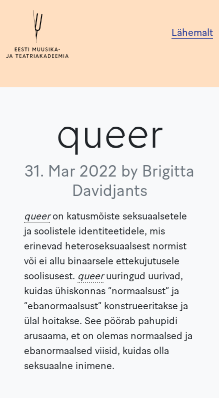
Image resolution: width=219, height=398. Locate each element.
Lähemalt (192, 33)
